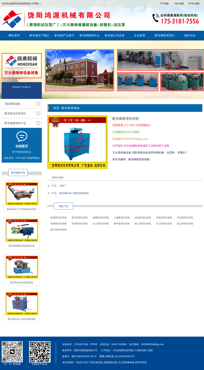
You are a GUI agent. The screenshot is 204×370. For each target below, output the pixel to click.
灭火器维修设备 (126, 362)
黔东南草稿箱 (71, 108)
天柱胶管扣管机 (185, 217)
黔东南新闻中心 (89, 35)
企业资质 (139, 35)
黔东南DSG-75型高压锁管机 (74, 193)
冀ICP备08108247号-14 (84, 356)
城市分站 (189, 35)
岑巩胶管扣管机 (164, 217)
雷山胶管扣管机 (185, 223)
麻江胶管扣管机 (58, 229)
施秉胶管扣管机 (101, 217)
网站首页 (14, 35)
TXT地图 (164, 3)
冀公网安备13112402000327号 (118, 356)
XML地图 (179, 3)
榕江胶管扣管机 (143, 223)
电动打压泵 (82, 362)
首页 (56, 108)
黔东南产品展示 (64, 35)
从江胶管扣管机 (164, 223)
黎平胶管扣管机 (122, 223)
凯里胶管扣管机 (58, 217)
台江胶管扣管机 (101, 223)
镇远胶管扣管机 (143, 217)
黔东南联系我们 (165, 35)
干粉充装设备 (96, 362)
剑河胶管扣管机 (80, 223)
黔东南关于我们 (39, 35)
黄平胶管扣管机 (80, 217)
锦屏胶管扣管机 (58, 223)
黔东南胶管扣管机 (139, 159)
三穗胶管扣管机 (122, 217)
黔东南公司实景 (115, 35)
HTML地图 (193, 3)
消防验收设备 (110, 362)
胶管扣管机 (141, 362)
